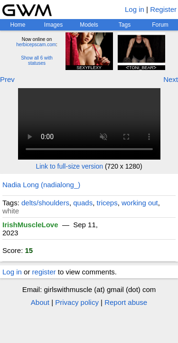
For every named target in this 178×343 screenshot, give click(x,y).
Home (17, 24)
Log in (134, 9)
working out (140, 203)
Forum (160, 24)
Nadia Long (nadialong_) (41, 185)
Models (89, 24)
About (40, 302)
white (10, 211)
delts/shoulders (45, 203)
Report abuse (125, 302)
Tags (125, 24)
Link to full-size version (69, 166)
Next (170, 79)
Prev (7, 79)
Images (53, 24)
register (44, 272)
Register (163, 9)
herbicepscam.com (36, 44)
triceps (107, 203)
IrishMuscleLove (30, 225)
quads (83, 203)
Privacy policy (77, 302)
